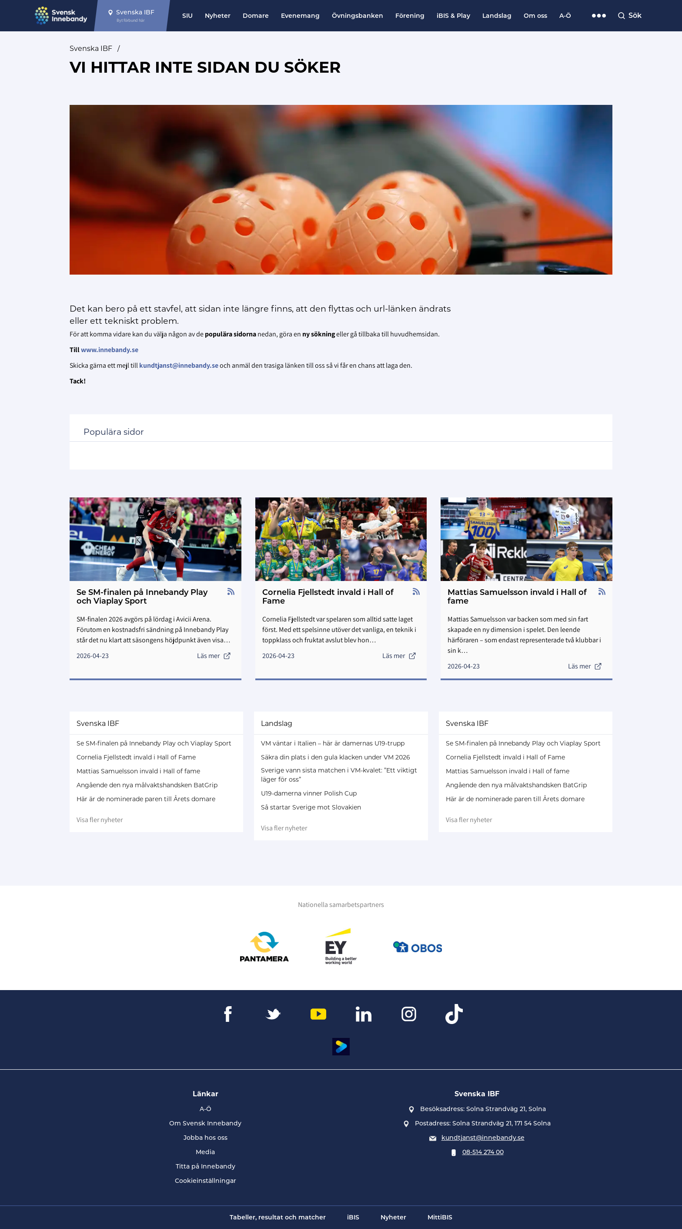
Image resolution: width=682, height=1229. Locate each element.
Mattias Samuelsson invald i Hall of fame (138, 771)
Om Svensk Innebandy (205, 1123)
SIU (187, 16)
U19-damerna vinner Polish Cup (309, 793)
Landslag (497, 16)
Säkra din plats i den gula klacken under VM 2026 (335, 757)
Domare (256, 16)
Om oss (535, 16)
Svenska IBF (91, 48)
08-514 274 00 (483, 1152)
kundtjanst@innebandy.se (483, 1138)
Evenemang (300, 16)
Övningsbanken (357, 16)
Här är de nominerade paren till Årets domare (146, 799)
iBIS (353, 1217)
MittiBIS (440, 1217)
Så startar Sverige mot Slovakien (311, 807)
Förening (410, 16)
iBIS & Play (453, 16)
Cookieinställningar (205, 1181)
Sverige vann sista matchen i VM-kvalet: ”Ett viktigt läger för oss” (339, 774)
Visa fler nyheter (100, 819)
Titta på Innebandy (205, 1166)
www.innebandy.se (109, 349)
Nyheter (218, 16)
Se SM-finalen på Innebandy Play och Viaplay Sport (154, 743)
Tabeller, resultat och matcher (278, 1217)
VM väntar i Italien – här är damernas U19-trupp (333, 743)
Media (205, 1152)
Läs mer (214, 655)
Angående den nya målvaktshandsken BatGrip (147, 785)
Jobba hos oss (205, 1138)
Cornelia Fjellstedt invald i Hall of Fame (136, 757)
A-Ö (565, 16)
